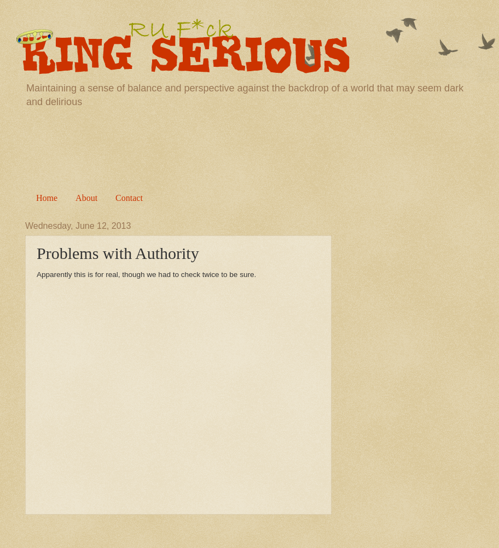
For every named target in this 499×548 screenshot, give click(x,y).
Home (46, 198)
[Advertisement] (249, 147)
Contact (129, 198)
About (86, 198)
